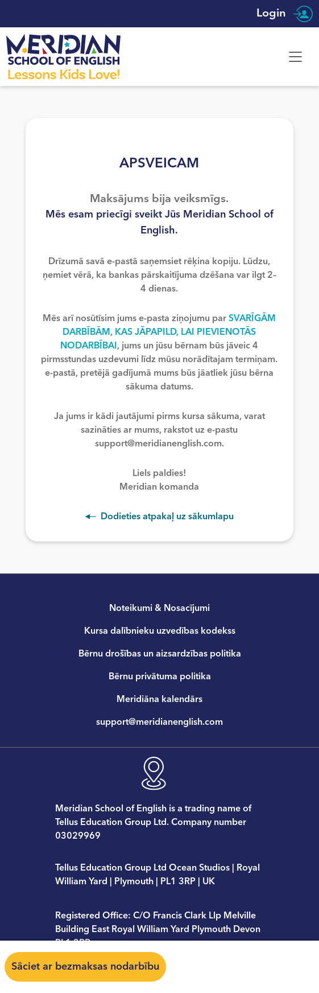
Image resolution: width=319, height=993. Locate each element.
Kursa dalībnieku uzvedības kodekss (159, 631)
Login (284, 13)
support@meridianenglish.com (159, 722)
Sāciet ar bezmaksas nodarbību (85, 966)
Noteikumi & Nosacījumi (159, 608)
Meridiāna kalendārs (159, 699)
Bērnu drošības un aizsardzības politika (159, 653)
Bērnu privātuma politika (160, 676)
